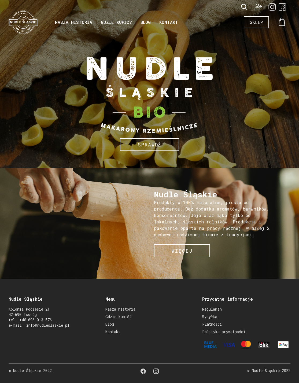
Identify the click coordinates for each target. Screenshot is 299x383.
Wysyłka (209, 316)
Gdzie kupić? (116, 22)
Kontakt (168, 22)
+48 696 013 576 (35, 319)
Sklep (256, 22)
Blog (146, 22)
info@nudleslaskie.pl (47, 325)
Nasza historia (73, 22)
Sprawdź (150, 144)
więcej (182, 251)
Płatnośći (212, 324)
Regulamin (212, 309)
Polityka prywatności (223, 331)
